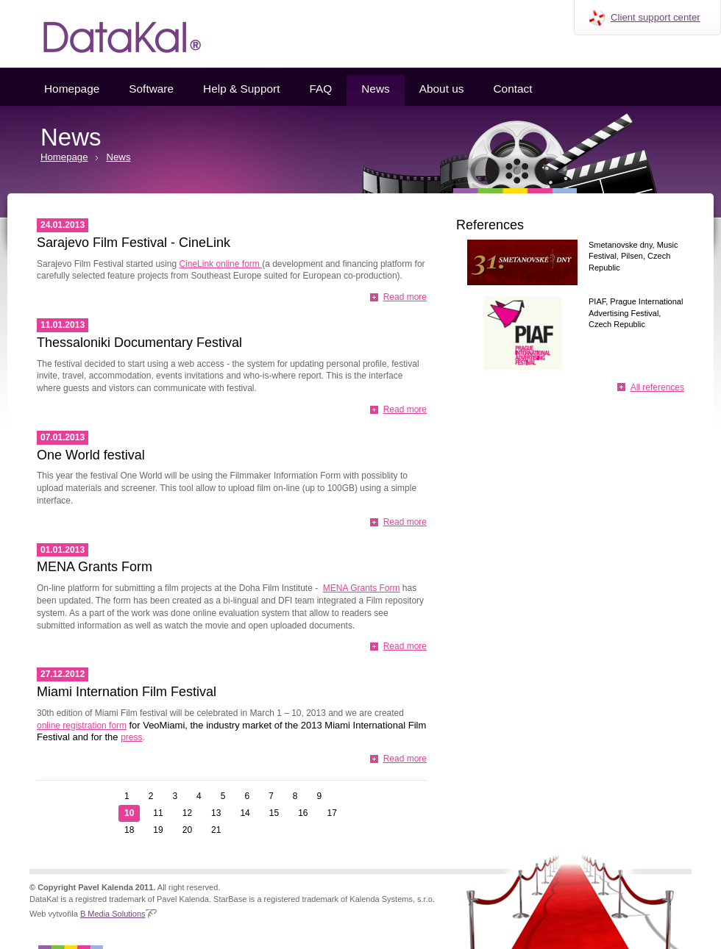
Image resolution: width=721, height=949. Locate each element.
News (375, 88)
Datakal (110, 34)
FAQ (320, 88)
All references (657, 387)
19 (158, 830)
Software (151, 88)
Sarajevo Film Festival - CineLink (133, 242)
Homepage (71, 88)
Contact (512, 88)
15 (274, 813)
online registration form (82, 725)
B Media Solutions (113, 913)
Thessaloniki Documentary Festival (139, 342)
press (131, 737)
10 (129, 813)
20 (187, 830)
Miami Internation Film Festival (126, 691)
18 (129, 830)
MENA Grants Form (94, 566)
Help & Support (241, 88)
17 (332, 813)
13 (216, 813)
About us (441, 88)
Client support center (655, 17)
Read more (405, 297)
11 (158, 813)
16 (303, 813)
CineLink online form (220, 264)
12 (187, 813)
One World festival (91, 455)
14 (244, 813)
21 (216, 830)
